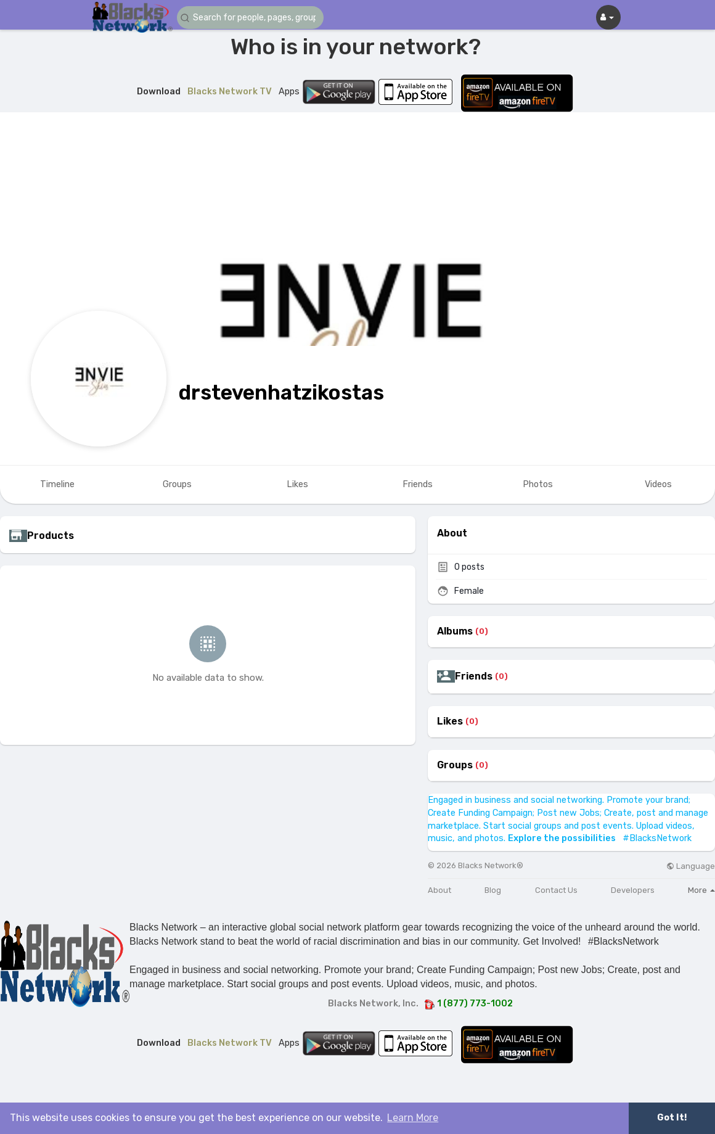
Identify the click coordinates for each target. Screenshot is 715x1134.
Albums (455, 631)
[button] (251, 17)
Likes (450, 721)
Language (690, 866)
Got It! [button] (672, 1117)
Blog (492, 890)
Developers (633, 890)
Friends (473, 676)
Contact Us (556, 890)
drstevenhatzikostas (281, 392)
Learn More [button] (412, 1118)
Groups (455, 765)
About (439, 890)
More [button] (701, 890)
